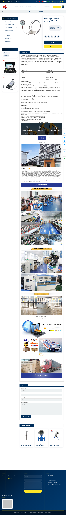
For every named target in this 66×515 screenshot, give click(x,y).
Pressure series (8, 21)
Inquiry (53, 42)
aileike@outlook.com (52, 482)
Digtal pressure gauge (9, 24)
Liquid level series (9, 30)
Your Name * (23, 388)
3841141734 (50, 475)
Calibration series (8, 27)
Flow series (7, 35)
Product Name (24, 397)
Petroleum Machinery (9, 38)
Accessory (7, 44)
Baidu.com (6, 55)
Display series (8, 41)
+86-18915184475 (52, 480)
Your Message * (24, 402)
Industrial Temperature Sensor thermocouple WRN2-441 (26, 445)
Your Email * (23, 393)
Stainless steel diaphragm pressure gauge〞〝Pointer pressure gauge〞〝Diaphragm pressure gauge (55, 28)
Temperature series (9, 32)
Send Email (53, 46)
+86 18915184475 (52, 478)
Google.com (6, 52)
